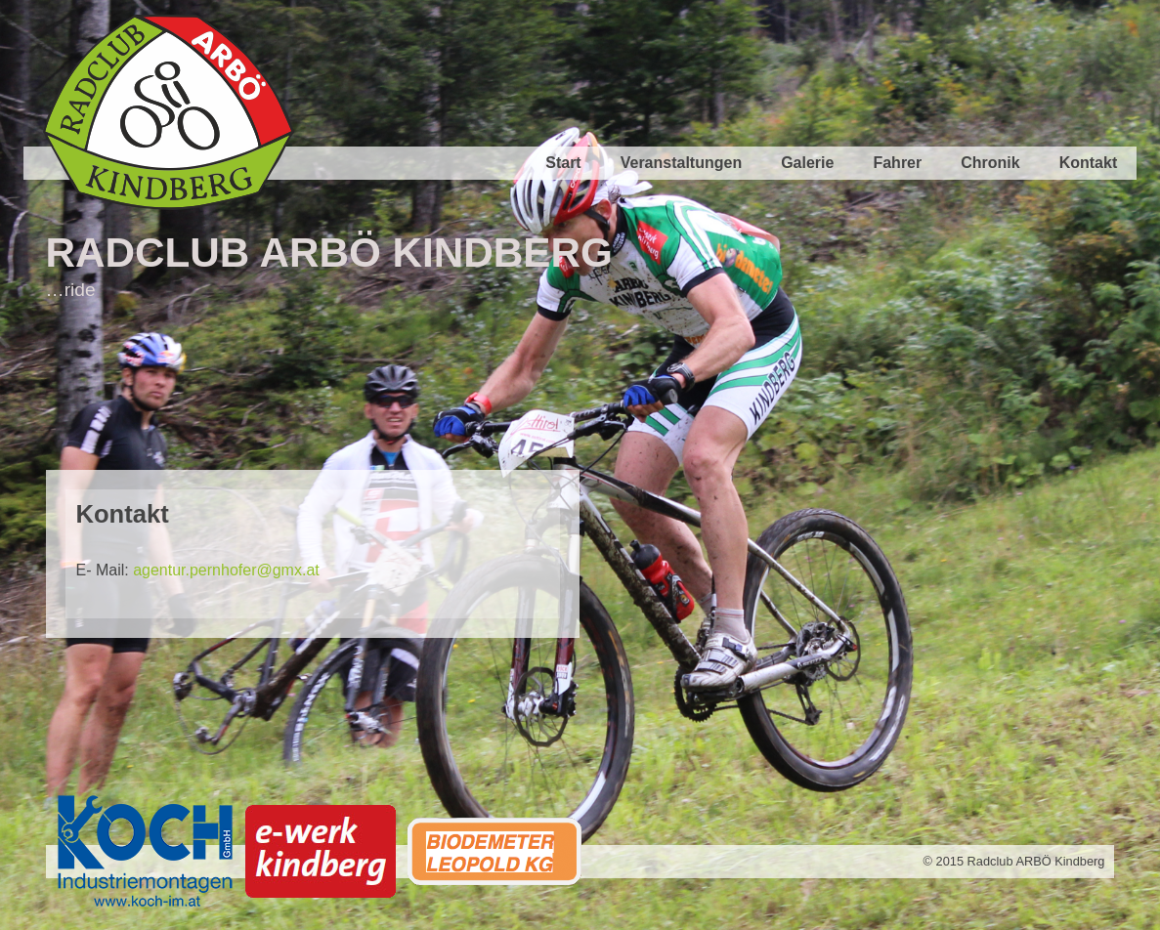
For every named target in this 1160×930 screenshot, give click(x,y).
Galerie (807, 162)
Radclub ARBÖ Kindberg (329, 252)
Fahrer (897, 162)
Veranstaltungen (681, 162)
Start (562, 162)
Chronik (990, 162)
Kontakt (1088, 162)
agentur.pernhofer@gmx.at (226, 570)
